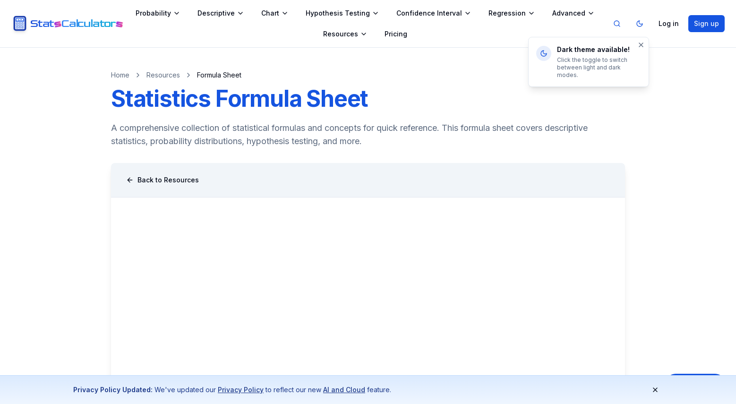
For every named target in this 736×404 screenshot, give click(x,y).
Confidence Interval (433, 13)
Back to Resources (162, 180)
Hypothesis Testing (342, 13)
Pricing (396, 34)
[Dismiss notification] (655, 389)
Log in (669, 23)
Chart (275, 13)
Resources (345, 34)
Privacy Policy (241, 390)
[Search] (617, 23)
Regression (511, 13)
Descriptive (220, 13)
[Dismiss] (641, 45)
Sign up (706, 23)
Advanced (573, 13)
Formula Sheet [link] (219, 75)
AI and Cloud (344, 390)
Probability (158, 13)
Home (120, 75)
